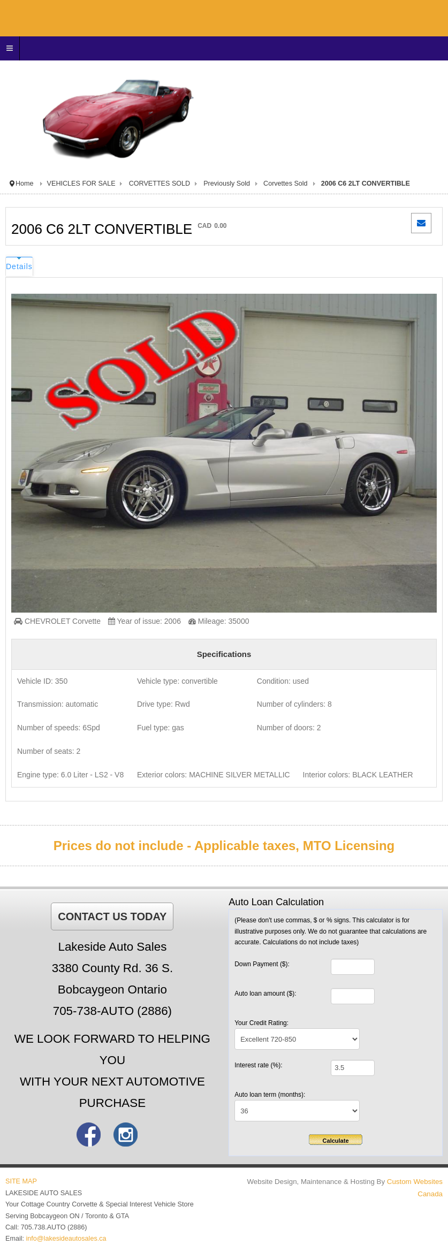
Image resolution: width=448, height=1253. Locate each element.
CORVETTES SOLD (160, 183)
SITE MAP (21, 1181)
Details (19, 266)
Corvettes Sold (285, 183)
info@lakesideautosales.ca (66, 1238)
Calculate (336, 1140)
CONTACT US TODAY (112, 916)
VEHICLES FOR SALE (81, 183)
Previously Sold (226, 183)
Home (25, 183)
